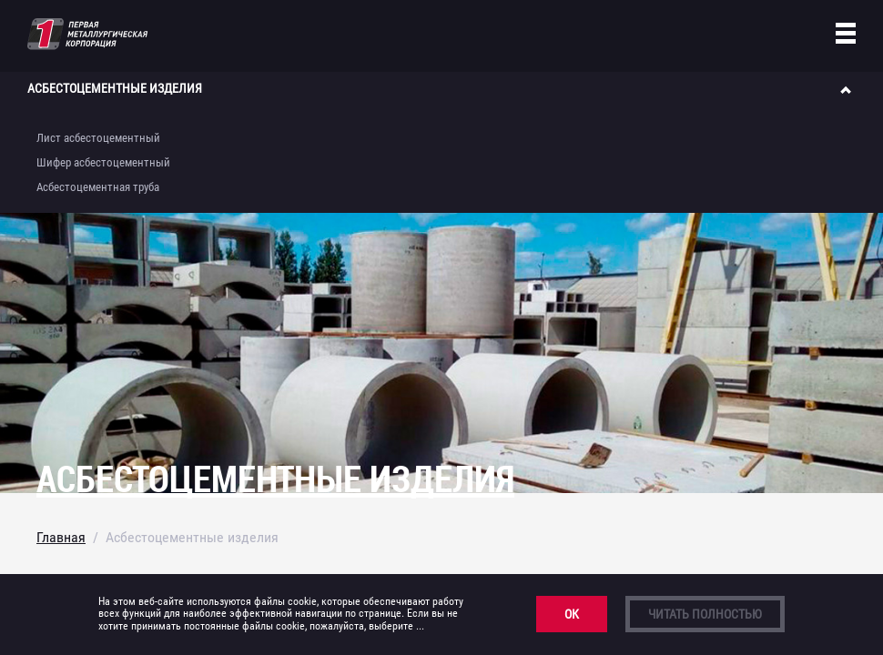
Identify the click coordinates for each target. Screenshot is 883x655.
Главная (61, 537)
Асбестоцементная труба (97, 187)
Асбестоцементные (114, 88)
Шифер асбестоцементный (103, 162)
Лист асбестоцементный (98, 138)
